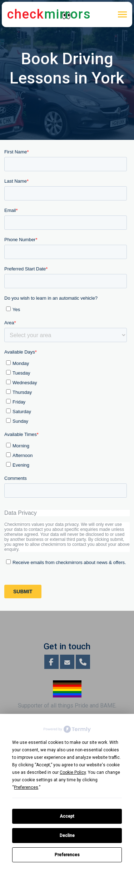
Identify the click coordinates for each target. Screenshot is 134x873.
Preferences (67, 854)
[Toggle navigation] (122, 15)
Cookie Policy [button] (73, 772)
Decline (67, 835)
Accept (67, 816)
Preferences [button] (26, 787)
